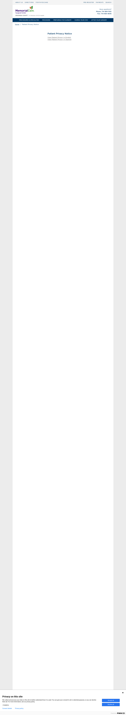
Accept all (111, 700)
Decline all (111, 704)
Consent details (7, 708)
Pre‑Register (88, 2)
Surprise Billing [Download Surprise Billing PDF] (50, 683)
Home (17, 24)
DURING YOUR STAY (81, 20)
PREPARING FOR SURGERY (62, 20)
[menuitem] (19, 2)
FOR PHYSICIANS (42, 2)
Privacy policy (19, 708)
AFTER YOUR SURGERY (99, 20)
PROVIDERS (46, 20)
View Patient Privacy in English (59, 37)
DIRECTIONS (29, 2)
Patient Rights (49, 685)
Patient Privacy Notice (51, 687)
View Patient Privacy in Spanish (60, 40)
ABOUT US (19, 2)
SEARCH (108, 2)
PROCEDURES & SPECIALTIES (29, 20)
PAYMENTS (99, 2)
